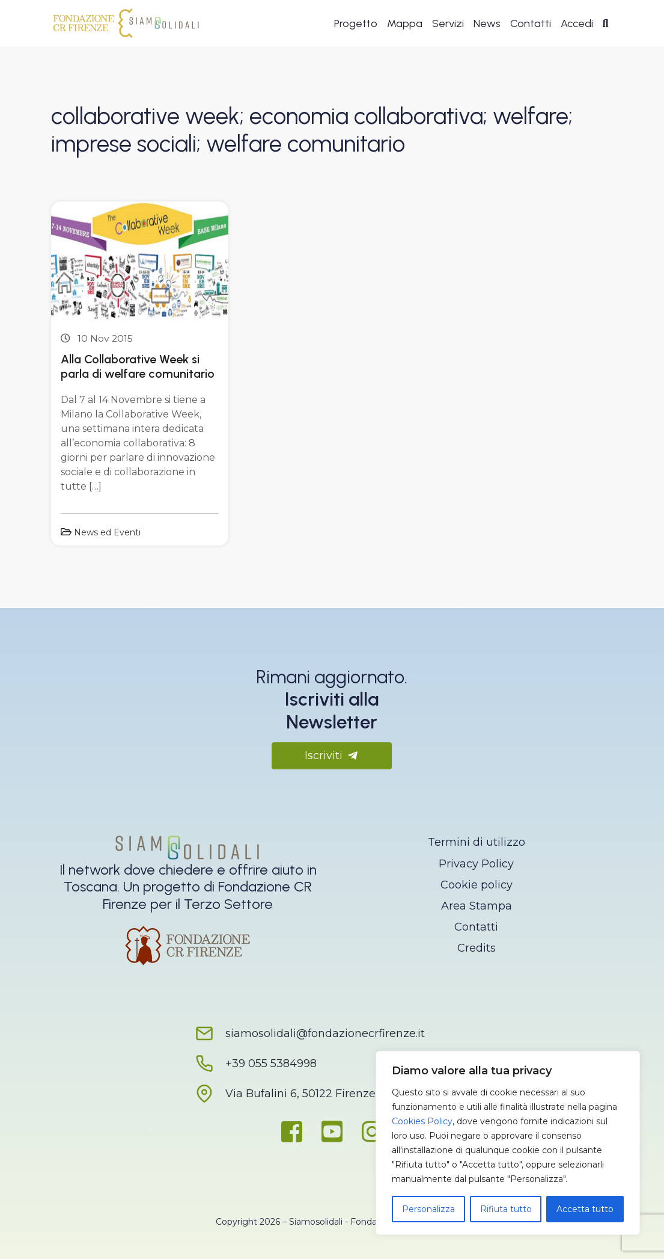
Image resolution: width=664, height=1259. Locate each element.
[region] (508, 1143)
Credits (476, 948)
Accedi (577, 25)
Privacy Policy (476, 863)
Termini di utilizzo (476, 842)
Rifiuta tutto (506, 1209)
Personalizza (428, 1209)
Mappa (404, 25)
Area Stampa (476, 906)
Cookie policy (476, 884)
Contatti (530, 25)
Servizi (448, 25)
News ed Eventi (107, 532)
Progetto (355, 25)
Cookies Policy (422, 1121)
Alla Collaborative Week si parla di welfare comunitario (138, 366)
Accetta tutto (585, 1209)
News (487, 25)
